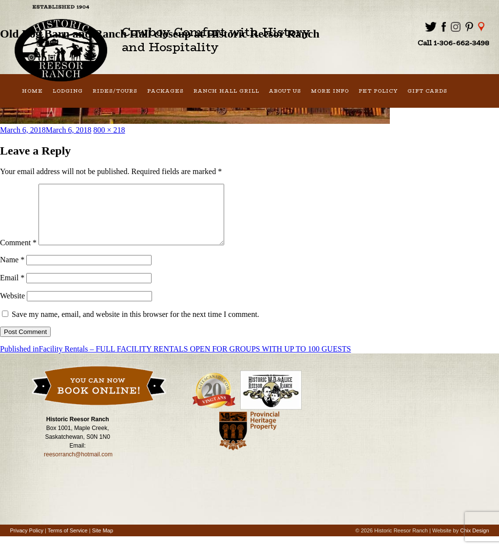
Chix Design (474, 542)
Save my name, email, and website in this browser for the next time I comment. (135, 326)
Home (32, 91)
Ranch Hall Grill (226, 91)
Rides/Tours (115, 91)
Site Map (102, 542)
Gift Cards (427, 91)
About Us (285, 91)
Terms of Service (68, 542)
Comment (18, 254)
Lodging (68, 91)
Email (12, 289)
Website (12, 307)
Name (12, 271)
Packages (165, 91)
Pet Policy (378, 91)
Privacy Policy (26, 542)
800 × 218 (109, 130)
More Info (330, 91)
